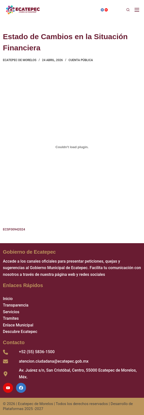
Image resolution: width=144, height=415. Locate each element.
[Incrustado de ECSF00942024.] (72, 147)
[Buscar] (121, 9)
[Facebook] (102, 9)
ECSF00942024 (14, 229)
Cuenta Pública (81, 60)
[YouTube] (106, 9)
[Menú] (137, 9)
